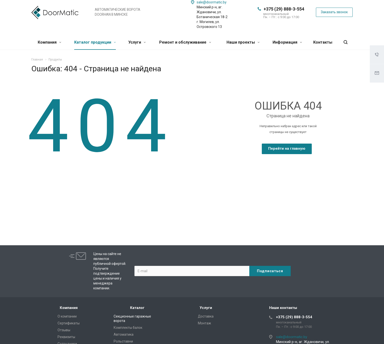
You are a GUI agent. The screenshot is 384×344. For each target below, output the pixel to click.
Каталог (137, 308)
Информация (287, 42)
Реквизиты (66, 337)
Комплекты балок (128, 328)
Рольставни (123, 341)
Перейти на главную (286, 148)
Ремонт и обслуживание (185, 42)
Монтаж (204, 323)
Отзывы (64, 330)
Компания (49, 42)
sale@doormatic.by (212, 2)
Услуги (137, 42)
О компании (67, 316)
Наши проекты (243, 42)
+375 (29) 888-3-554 (284, 9)
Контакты (322, 42)
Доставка (206, 316)
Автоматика (123, 334)
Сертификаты (69, 323)
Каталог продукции (95, 42)
